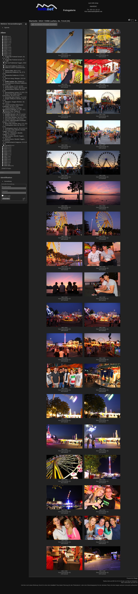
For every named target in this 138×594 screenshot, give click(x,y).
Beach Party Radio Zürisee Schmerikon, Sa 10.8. (12, 94)
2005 (5, 159)
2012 (5, 148)
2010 (5, 151)
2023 (5, 41)
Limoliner (53, 585)
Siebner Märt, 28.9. (11, 70)
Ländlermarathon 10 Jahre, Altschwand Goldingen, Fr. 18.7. (13, 108)
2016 (5, 52)
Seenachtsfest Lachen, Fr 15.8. (15, 92)
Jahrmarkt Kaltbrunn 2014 (13, 66)
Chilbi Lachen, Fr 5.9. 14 (12, 86)
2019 (5, 47)
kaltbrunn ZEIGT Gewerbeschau (15, 67)
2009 (5, 153)
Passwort (5, 191)
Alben (3, 33)
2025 (5, 38)
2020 (5, 45)
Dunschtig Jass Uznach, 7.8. (14, 97)
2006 (5, 158)
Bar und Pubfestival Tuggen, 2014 (15, 63)
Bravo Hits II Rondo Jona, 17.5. (15, 123)
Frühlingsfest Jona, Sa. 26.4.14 (14, 125)
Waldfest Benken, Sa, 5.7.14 (14, 114)
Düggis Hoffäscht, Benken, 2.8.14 (15, 98)
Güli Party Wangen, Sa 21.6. (14, 117)
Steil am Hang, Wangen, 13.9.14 (15, 78)
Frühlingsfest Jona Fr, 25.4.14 (14, 128)
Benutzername (6, 186)
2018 (5, 49)
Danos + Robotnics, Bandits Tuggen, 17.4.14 (12, 133)
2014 (5, 55)
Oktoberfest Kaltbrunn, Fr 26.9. (14, 75)
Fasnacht (8, 145)
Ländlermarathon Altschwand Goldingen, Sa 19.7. (13, 105)
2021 (5, 44)
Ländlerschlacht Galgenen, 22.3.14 (16, 142)
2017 (5, 50)
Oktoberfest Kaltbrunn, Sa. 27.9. (15, 72)
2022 (5, 42)
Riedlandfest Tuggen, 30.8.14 (14, 87)
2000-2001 (7, 165)
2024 (5, 39)
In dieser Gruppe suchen (45, 24)
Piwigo (136, 578)
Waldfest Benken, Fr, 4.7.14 (13, 116)
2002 (5, 164)
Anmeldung (8, 181)
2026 (5, 36)
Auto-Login (6, 196)
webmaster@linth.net (95, 11)
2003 (5, 162)
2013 (5, 147)
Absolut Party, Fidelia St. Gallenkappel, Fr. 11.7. (11, 111)
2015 (5, 53)
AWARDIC (93, 6)
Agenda (6, 27)
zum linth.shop (93, 3)
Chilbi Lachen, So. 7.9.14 (13, 81)
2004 (5, 161)
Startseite (33, 21)
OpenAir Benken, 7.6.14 (12, 119)
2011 (5, 150)
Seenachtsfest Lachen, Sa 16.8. (15, 89)
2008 (5, 154)
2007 (5, 156)
